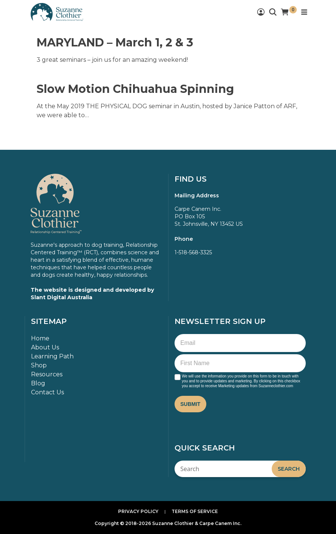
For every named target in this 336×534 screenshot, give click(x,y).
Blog (38, 383)
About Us (45, 347)
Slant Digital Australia (61, 297)
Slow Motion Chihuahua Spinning (135, 89)
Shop (39, 365)
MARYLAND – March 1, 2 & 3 (115, 42)
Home (40, 338)
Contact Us (47, 392)
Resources (46, 374)
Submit (191, 404)
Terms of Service (195, 511)
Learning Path (52, 356)
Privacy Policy (138, 511)
